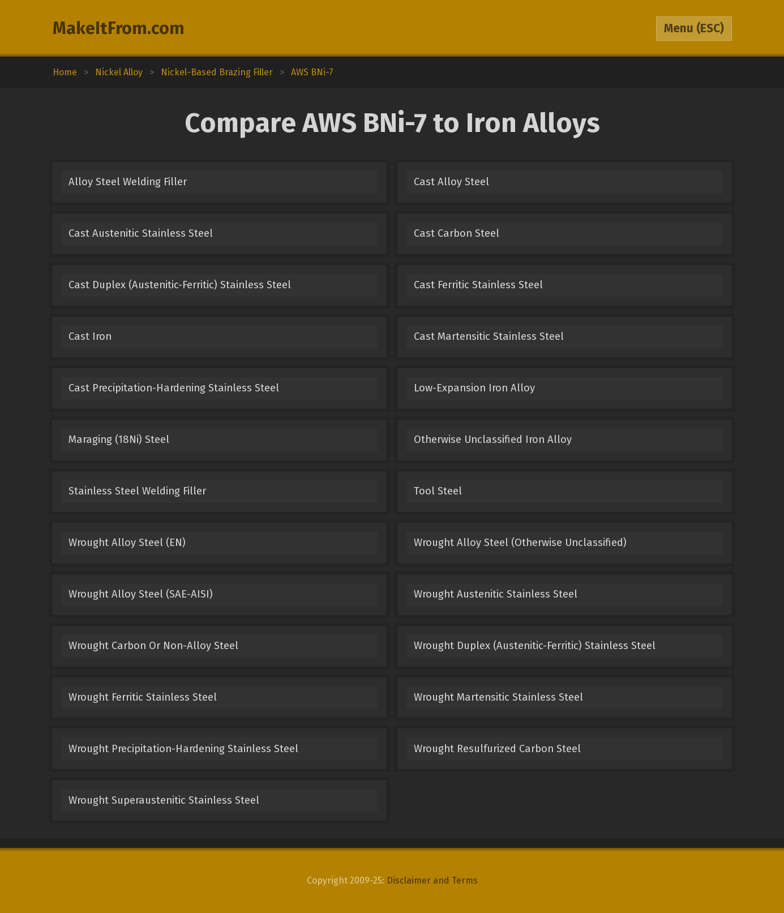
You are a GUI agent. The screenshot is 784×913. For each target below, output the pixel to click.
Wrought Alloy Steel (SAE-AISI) (140, 594)
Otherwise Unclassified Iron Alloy (493, 439)
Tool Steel (438, 491)
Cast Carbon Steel (456, 233)
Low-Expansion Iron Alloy (474, 388)
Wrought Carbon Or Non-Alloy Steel (153, 645)
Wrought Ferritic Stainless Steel (142, 697)
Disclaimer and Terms (432, 880)
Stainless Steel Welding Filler (137, 491)
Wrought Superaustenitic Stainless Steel (163, 800)
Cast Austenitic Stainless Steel (140, 233)
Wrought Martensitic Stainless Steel (498, 697)
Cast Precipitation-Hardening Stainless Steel (173, 388)
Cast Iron (90, 336)
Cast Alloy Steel (451, 182)
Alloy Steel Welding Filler (127, 182)
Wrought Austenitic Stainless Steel (495, 594)
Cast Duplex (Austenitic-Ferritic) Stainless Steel (179, 285)
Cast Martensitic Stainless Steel (489, 336)
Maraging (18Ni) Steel (118, 439)
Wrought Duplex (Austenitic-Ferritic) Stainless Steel (535, 645)
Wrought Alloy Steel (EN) (127, 542)
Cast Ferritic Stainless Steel (478, 285)
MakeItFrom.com (119, 28)
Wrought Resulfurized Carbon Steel (497, 749)
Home (65, 72)
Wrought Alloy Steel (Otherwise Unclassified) (520, 542)
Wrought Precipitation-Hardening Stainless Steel (183, 749)
